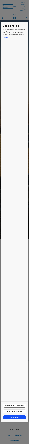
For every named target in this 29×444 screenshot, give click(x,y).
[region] (14, 222)
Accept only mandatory (14, 411)
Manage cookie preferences (14, 405)
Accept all (14, 417)
